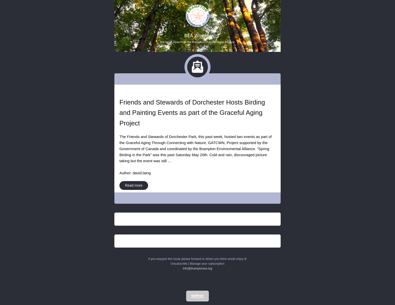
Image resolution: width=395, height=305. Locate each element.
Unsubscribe (179, 263)
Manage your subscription (207, 263)
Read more (133, 185)
